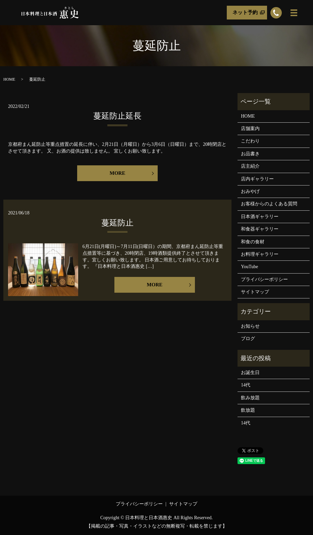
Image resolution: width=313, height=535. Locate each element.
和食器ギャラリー (259, 229)
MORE (117, 173)
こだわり (250, 140)
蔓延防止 (117, 222)
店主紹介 (250, 166)
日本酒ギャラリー (259, 216)
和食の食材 (252, 241)
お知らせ (250, 326)
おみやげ (250, 191)
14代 (245, 384)
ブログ (248, 338)
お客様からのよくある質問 (269, 203)
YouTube (249, 266)
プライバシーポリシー (264, 279)
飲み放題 (250, 397)
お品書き (250, 153)
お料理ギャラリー (259, 254)
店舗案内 (250, 128)
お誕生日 (250, 372)
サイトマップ (255, 291)
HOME (9, 79)
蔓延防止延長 (117, 116)
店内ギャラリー (257, 178)
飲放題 (248, 410)
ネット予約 (245, 12)
